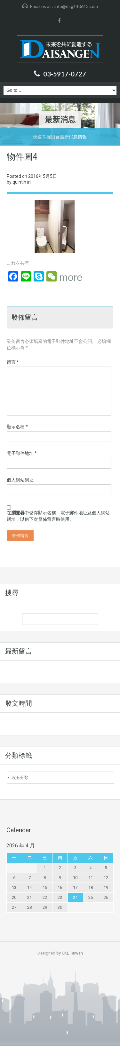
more (71, 277)
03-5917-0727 (64, 74)
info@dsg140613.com (76, 6)
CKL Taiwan (72, 953)
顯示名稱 (17, 426)
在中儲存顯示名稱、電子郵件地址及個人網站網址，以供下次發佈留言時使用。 (58, 516)
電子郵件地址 (22, 453)
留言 (13, 362)
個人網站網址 (20, 479)
